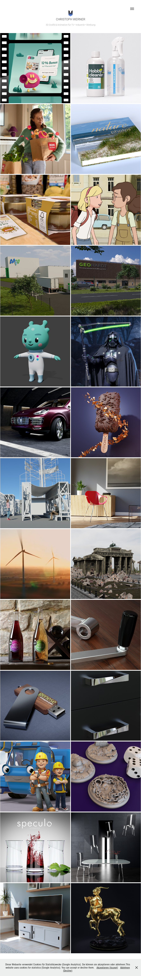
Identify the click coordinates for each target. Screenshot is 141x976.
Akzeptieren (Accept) (107, 967)
